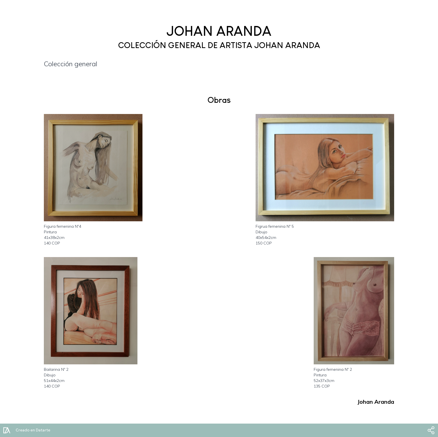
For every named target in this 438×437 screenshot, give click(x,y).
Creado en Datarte (33, 430)
